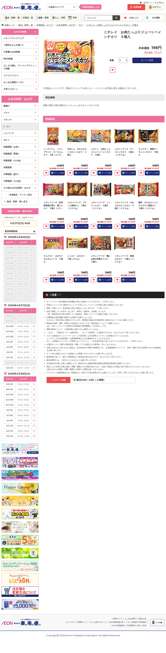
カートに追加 (147, 60)
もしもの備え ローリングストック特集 (19, 67)
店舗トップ (8, 25)
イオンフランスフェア (13, 38)
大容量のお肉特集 (11, 51)
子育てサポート (10, 89)
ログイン (157, 7)
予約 (74, 17)
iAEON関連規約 (117, 625)
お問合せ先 (142, 619)
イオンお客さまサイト (98, 622)
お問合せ (159, 2)
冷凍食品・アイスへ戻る (20, 194)
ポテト (6, 140)
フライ (6, 112)
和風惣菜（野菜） (11, 153)
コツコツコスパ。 (11, 75)
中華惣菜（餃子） (11, 174)
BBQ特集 (8, 58)
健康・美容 (43, 17)
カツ (81, 25)
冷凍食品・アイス (44, 25)
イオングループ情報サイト (76, 622)
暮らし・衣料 (59, 17)
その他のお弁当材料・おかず (16, 188)
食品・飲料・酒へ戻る (17, 201)
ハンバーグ (8, 133)
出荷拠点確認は (91, 7)
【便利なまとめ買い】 (13, 45)
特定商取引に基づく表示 (136, 625)
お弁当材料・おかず (65, 25)
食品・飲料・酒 (12, 17)
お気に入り (134, 17)
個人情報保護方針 (116, 622)
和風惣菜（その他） (12, 160)
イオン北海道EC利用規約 (136, 622)
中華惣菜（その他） (12, 181)
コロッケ (7, 119)
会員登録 (137, 7)
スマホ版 (158, 622)
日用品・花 (28, 17)
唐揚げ (6, 106)
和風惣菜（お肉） (11, 147)
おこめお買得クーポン (13, 82)
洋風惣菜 (7, 167)
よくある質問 (129, 619)
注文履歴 (156, 17)
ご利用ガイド (146, 2)
